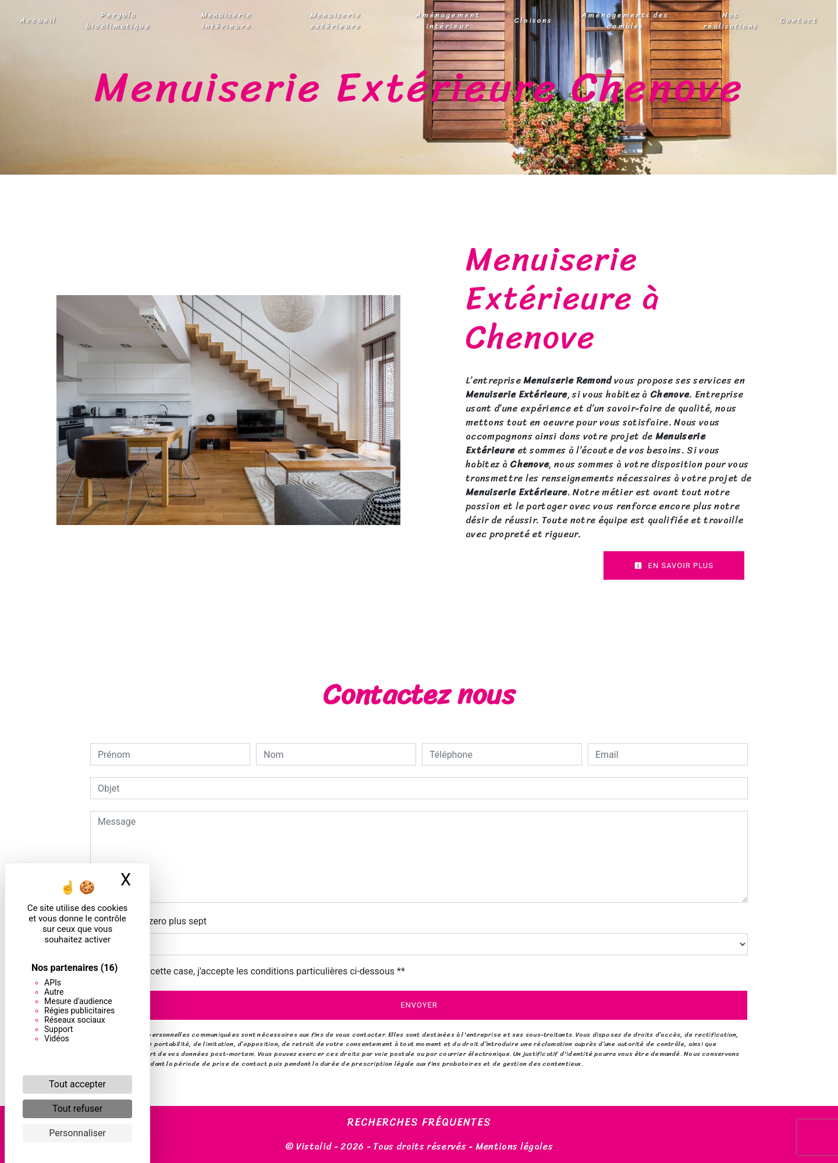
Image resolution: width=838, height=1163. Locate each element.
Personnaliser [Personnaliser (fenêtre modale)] (77, 1133)
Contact (799, 20)
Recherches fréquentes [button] (419, 1122)
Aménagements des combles (625, 20)
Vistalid (314, 1146)
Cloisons (533, 20)
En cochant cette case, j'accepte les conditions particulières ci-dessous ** (253, 971)
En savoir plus (673, 565)
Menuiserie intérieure (226, 20)
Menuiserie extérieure (335, 20)
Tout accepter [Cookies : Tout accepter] (77, 1084)
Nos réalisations (730, 20)
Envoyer (419, 1005)
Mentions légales (513, 1146)
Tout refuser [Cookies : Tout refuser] (77, 1108)
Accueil (38, 20)
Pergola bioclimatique (118, 20)
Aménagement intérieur (448, 20)
